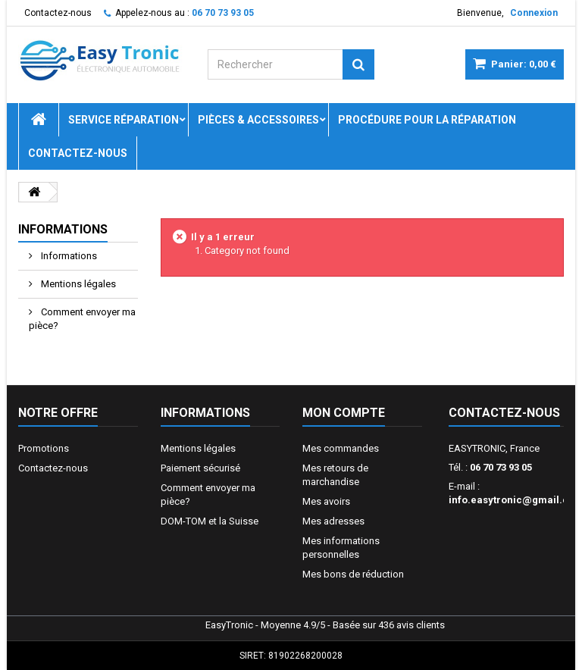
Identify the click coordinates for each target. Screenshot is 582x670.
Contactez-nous (58, 13)
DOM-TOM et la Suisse (209, 521)
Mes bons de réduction (353, 574)
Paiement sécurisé (200, 468)
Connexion (534, 13)
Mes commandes (340, 448)
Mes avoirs (326, 501)
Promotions (43, 448)
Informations (63, 229)
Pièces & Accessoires (258, 120)
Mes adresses (333, 521)
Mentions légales (77, 284)
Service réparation (123, 120)
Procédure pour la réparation (427, 120)
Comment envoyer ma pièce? (82, 318)
